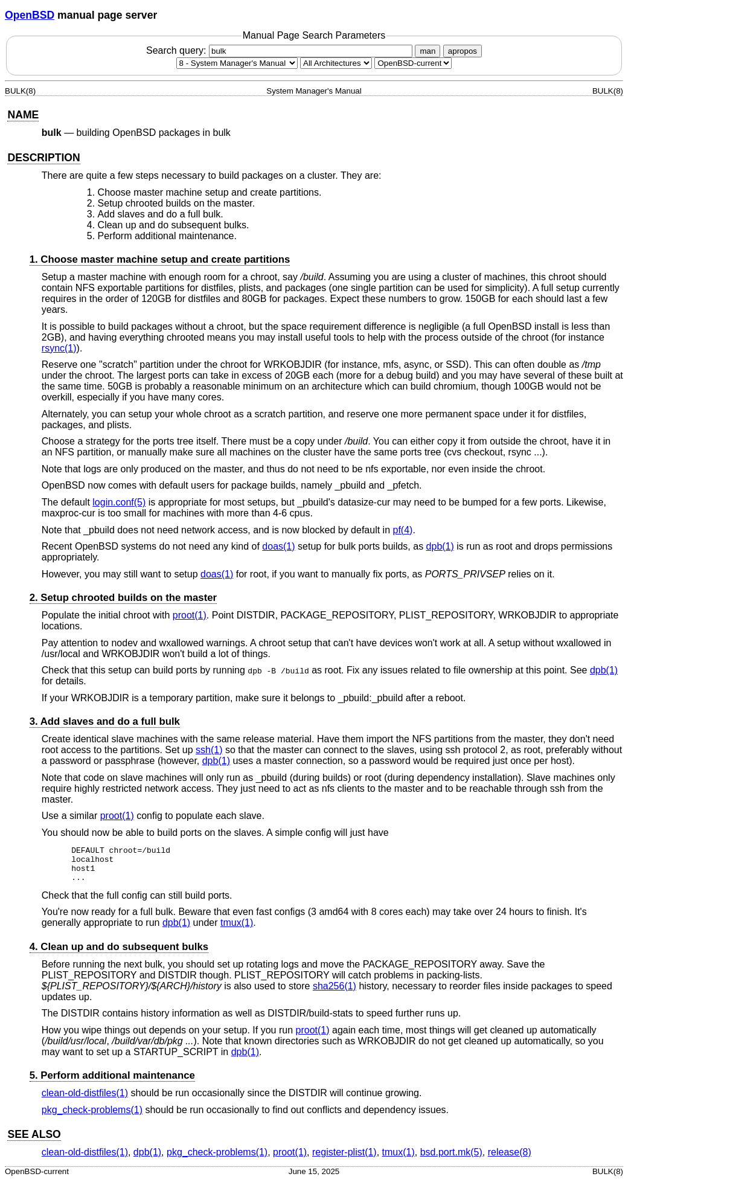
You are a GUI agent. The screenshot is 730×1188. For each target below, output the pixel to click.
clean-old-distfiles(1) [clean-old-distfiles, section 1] (85, 1100)
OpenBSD (29, 15)
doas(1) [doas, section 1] (278, 546)
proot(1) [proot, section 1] (190, 615)
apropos (462, 51)
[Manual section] (237, 63)
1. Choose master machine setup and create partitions (160, 259)
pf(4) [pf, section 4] (403, 530)
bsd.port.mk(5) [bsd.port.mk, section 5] (451, 1159)
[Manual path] (413, 63)
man (427, 51)
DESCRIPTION (43, 158)
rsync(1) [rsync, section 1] (59, 348)
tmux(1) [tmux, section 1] (236, 930)
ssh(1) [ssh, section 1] (209, 750)
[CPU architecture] (336, 63)
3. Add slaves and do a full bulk (105, 721)
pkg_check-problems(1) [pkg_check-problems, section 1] (92, 1117)
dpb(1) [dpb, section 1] (440, 546)
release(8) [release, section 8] (509, 1159)
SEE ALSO (33, 1141)
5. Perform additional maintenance (112, 1082)
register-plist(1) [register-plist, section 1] (344, 1159)
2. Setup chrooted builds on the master (123, 597)
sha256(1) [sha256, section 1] (334, 993)
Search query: (280, 50)
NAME (23, 115)
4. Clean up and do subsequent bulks (119, 954)
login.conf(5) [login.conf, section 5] (119, 502)
